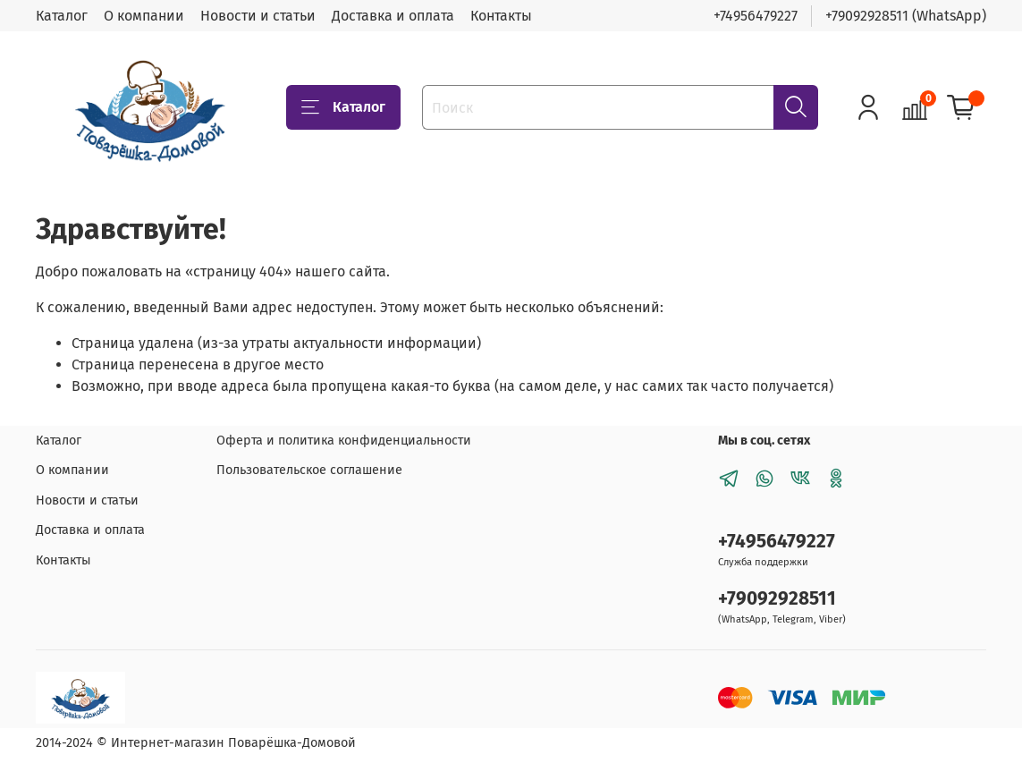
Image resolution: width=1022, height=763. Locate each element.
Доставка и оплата (393, 15)
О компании (144, 15)
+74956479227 (756, 15)
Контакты (501, 15)
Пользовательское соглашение (309, 470)
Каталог (62, 15)
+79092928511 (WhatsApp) (905, 15)
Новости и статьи (258, 15)
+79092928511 (777, 599)
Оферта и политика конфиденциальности (343, 440)
